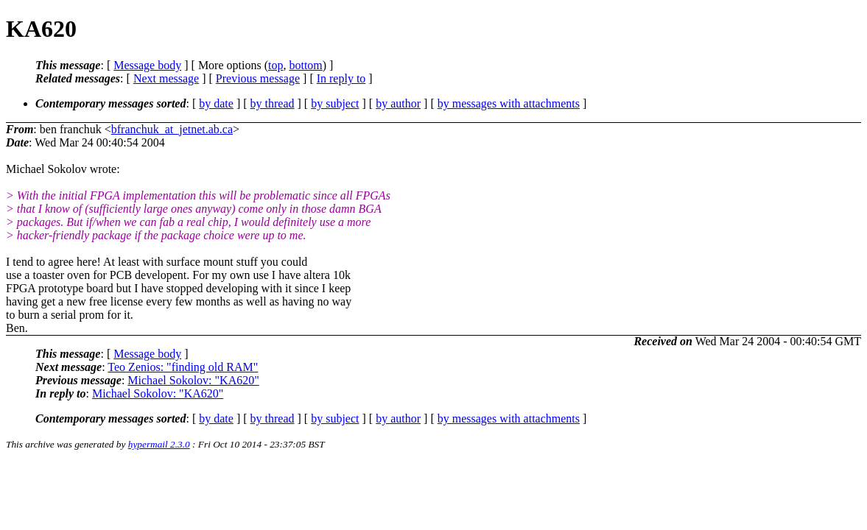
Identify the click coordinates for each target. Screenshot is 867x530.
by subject (335, 103)
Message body (147, 65)
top (275, 65)
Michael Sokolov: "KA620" (193, 380)
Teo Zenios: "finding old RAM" (183, 367)
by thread (272, 103)
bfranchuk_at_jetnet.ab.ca (172, 129)
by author (398, 103)
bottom (305, 65)
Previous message (258, 78)
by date (216, 103)
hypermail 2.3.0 (159, 444)
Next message (166, 78)
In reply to (341, 78)
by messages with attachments (509, 103)
